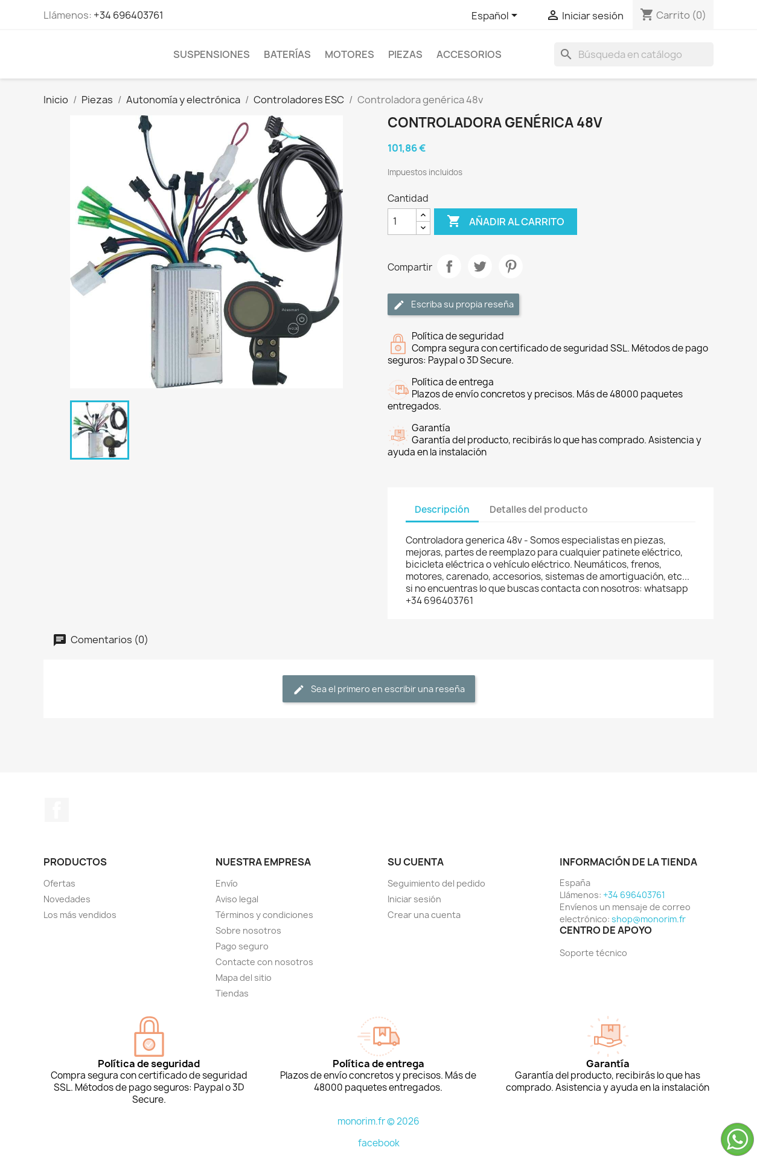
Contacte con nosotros (264, 962)
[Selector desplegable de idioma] (496, 16)
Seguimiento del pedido (436, 883)
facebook (379, 1143)
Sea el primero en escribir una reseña (379, 689)
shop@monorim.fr (649, 919)
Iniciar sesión (414, 899)
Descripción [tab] (442, 509)
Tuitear (480, 266)
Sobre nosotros (248, 930)
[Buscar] (634, 54)
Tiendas (232, 993)
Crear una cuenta (424, 914)
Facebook (57, 810)
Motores (349, 54)
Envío (227, 883)
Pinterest (511, 266)
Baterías (287, 54)
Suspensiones (211, 54)
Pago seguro (242, 946)
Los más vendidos (80, 914)
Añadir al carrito (505, 222)
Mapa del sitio (244, 977)
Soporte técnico (593, 952)
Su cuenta (416, 861)
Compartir (449, 266)
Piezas (405, 54)
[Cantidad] (402, 221)
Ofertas (59, 883)
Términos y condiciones (264, 914)
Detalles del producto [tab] (539, 509)
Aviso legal (237, 899)
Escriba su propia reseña (453, 304)
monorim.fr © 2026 (378, 1121)
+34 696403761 (129, 15)
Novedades (67, 899)
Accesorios (469, 54)
